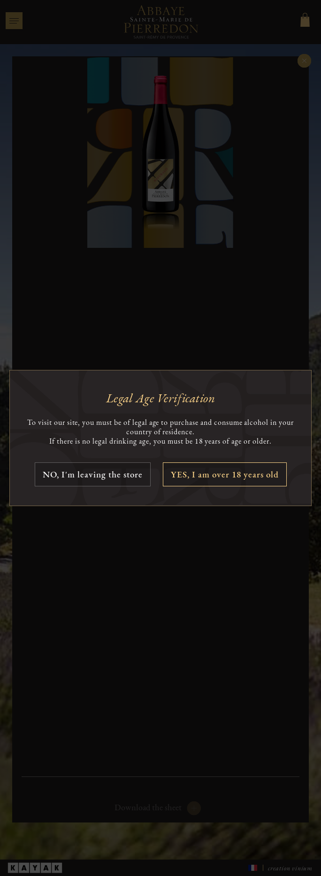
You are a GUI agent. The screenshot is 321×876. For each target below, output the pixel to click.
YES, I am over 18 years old (225, 474)
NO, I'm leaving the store (93, 474)
